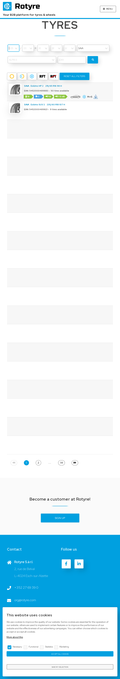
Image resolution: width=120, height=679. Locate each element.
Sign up (60, 518)
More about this (15, 637)
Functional (33, 646)
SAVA (26, 86)
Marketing (64, 646)
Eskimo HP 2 (37, 86)
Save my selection (60, 667)
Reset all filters (74, 76)
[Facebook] (66, 563)
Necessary (17, 646)
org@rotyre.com (25, 600)
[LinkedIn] (78, 563)
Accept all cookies (60, 654)
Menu (109, 9)
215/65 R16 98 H (53, 86)
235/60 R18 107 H (56, 104)
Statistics (49, 646)
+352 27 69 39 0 (26, 587)
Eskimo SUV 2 (38, 104)
